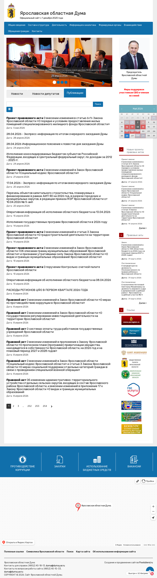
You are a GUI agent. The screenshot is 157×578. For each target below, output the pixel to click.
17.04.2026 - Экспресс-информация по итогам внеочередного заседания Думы (58, 183)
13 (132, 127)
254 (45, 406)
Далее (143, 228)
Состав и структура (38, 25)
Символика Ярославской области (45, 551)
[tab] (17, 94)
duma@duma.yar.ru (55, 565)
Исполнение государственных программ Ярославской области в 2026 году (56, 222)
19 (127, 131)
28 (137, 136)
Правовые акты (135, 235)
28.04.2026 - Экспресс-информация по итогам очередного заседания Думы (56, 134)
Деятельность (59, 25)
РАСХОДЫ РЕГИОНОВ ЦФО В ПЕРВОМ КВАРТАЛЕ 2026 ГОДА (47, 290)
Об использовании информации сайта (114, 551)
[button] (9, 109)
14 (138, 127)
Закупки (59, 466)
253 (37, 406)
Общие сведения (16, 25)
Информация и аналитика (83, 25)
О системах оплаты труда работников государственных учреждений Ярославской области (54, 330)
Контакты (37, 31)
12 (127, 127)
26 (127, 136)
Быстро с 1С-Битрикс (138, 573)
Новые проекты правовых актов (135, 151)
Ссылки (131, 310)
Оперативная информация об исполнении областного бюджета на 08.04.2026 (58, 280)
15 (143, 127)
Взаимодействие (133, 25)
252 (29, 406)
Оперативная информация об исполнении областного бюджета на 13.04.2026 (58, 212)
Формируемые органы (110, 25)
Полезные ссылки (14, 551)
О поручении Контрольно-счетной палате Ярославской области (53, 268)
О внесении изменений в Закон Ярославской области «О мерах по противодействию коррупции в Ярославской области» (58, 301)
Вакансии (134, 466)
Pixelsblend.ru (146, 562)
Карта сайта (83, 551)
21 (138, 131)
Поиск (70, 551)
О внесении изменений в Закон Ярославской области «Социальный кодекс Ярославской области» (54, 171)
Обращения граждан (18, 31)
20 (132, 131)
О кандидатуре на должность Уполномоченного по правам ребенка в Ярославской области (131, 270)
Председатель (134, 72)
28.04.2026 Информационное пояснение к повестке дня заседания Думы (54, 144)
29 (143, 136)
